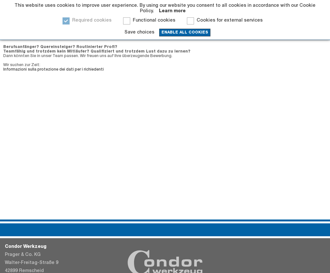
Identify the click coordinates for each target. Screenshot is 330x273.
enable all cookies (184, 32)
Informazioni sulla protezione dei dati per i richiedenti (53, 70)
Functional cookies (154, 20)
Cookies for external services (230, 20)
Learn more (172, 11)
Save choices (139, 32)
